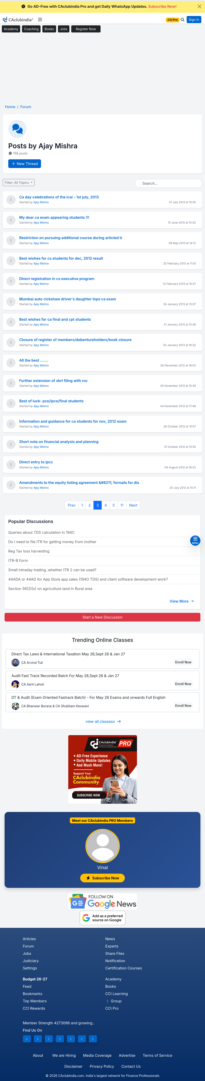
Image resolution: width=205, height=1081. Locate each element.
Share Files (114, 953)
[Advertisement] (102, 69)
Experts (111, 946)
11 (121, 505)
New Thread (24, 163)
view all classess (103, 721)
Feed (27, 986)
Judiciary (31, 960)
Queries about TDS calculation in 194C (41, 532)
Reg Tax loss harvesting (28, 551)
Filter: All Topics (17, 182)
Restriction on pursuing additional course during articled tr (70, 237)
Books (49, 29)
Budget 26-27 (35, 979)
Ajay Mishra (41, 202)
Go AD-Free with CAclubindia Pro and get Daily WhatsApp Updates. (99, 6)
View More (181, 601)
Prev (72, 505)
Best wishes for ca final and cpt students (55, 319)
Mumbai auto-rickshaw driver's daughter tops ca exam (67, 299)
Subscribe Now (102, 878)
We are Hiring (64, 1055)
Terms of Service (157, 1055)
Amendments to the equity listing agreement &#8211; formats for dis (79, 482)
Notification (115, 960)
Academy (11, 29)
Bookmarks (32, 993)
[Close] (199, 6)
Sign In (194, 19)
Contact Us (131, 1066)
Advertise (127, 1055)
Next (133, 505)
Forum (28, 946)
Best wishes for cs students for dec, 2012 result (61, 258)
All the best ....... (33, 360)
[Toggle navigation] (40, 19)
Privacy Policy (102, 1066)
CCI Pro (112, 1008)
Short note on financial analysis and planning (58, 441)
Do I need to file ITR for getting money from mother (52, 541)
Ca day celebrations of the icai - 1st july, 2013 (59, 197)
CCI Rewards (34, 1008)
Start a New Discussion (102, 617)
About (38, 1055)
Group (113, 1001)
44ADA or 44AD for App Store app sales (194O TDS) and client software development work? (88, 579)
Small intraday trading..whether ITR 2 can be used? (52, 570)
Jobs (63, 29)
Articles (29, 939)
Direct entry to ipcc (36, 462)
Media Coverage (97, 1055)
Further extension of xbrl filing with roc (53, 380)
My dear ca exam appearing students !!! (54, 217)
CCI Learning (116, 993)
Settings (30, 968)
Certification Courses (123, 968)
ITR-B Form (18, 560)
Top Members (35, 1001)
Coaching (31, 29)
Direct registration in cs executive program (56, 278)
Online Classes (102, 640)
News (110, 939)
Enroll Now (183, 662)
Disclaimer (73, 1066)
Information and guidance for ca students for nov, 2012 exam (72, 421)
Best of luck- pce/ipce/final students (51, 401)
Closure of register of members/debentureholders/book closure (75, 339)
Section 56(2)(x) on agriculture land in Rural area (50, 588)
